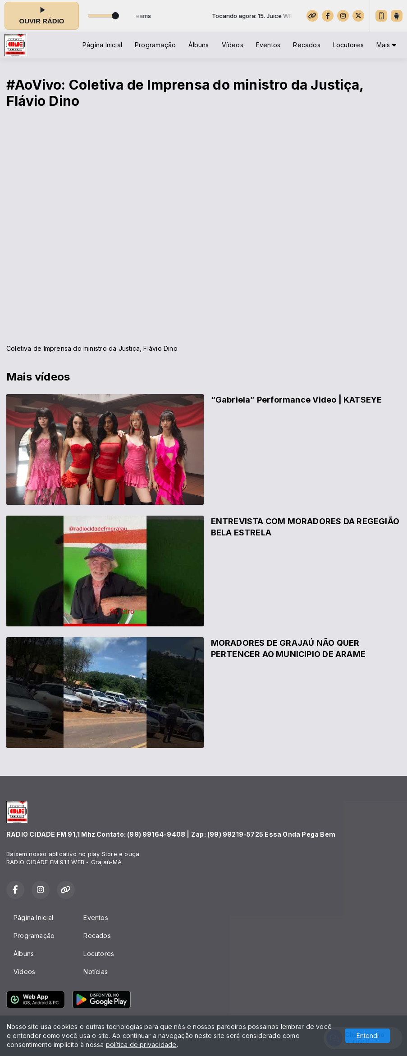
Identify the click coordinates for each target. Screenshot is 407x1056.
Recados (306, 45)
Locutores (348, 45)
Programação (155, 45)
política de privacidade (141, 1044)
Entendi (368, 1035)
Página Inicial (102, 45)
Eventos (268, 45)
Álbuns (198, 45)
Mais (386, 45)
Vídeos (232, 45)
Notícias (95, 971)
